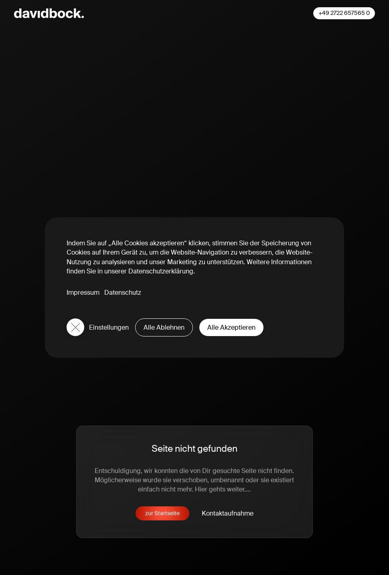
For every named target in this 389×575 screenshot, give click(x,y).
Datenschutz (122, 292)
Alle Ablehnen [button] (164, 327)
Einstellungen (109, 327)
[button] (75, 327)
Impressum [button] (83, 292)
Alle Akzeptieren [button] (231, 327)
